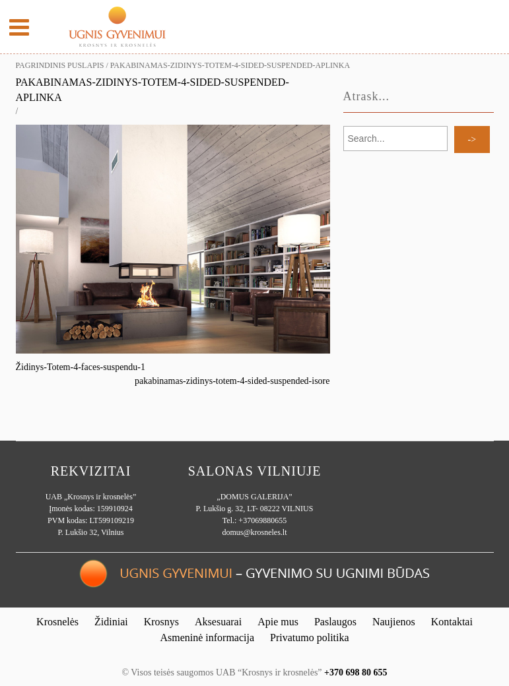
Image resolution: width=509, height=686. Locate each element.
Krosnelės (57, 621)
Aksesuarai (218, 621)
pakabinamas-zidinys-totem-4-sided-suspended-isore (232, 381)
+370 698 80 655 (355, 672)
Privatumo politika (309, 637)
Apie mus (277, 621)
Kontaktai (452, 621)
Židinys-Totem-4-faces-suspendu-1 (81, 367)
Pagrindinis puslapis (60, 65)
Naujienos (393, 621)
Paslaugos (335, 621)
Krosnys (161, 621)
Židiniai (111, 621)
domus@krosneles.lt (254, 532)
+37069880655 (262, 520)
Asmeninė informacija (207, 637)
